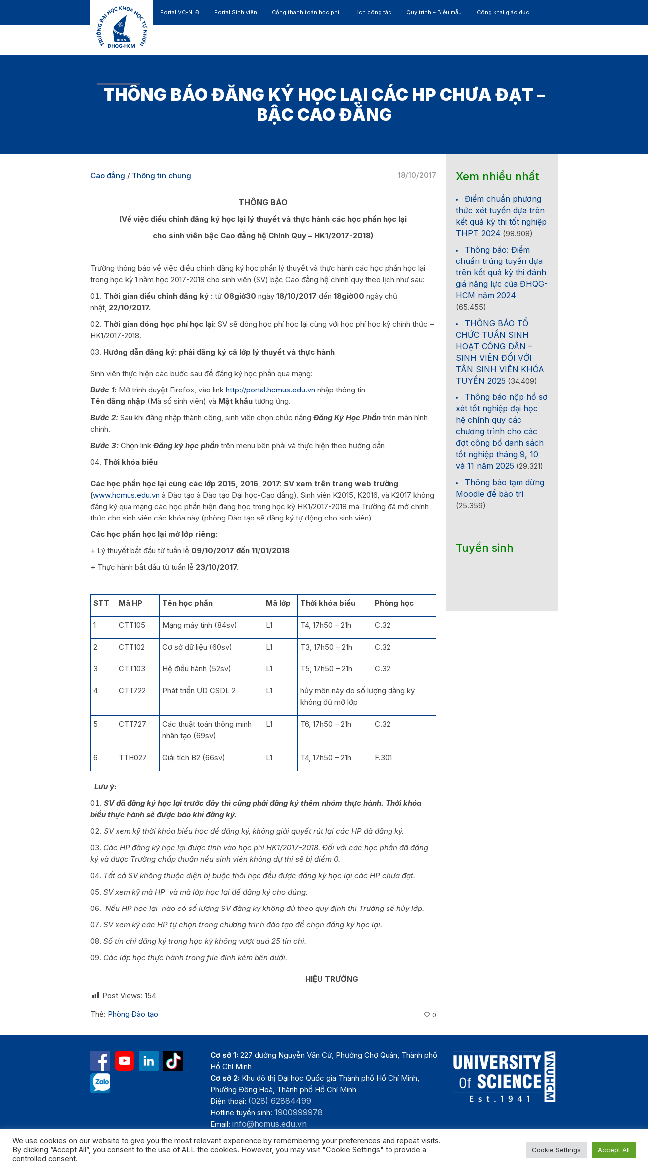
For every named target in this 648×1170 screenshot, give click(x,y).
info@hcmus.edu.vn (269, 1124)
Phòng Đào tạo (133, 1014)
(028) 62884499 (279, 1101)
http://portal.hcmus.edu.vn (270, 389)
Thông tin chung (161, 175)
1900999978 (298, 1112)
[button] (511, 70)
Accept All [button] (614, 1150)
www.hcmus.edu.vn (126, 495)
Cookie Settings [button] (556, 1150)
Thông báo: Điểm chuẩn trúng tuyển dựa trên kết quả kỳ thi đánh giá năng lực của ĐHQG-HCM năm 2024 (502, 272)
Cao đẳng (107, 175)
